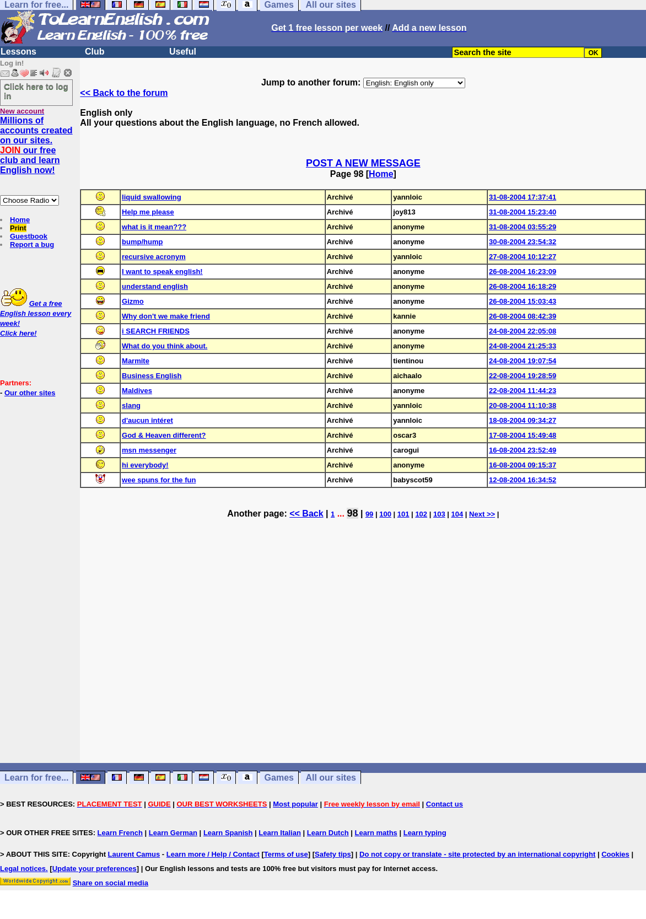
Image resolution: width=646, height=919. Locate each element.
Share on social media (110, 883)
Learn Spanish (228, 833)
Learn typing (424, 833)
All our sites (330, 777)
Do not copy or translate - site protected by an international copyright (477, 854)
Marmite (135, 361)
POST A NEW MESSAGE (363, 163)
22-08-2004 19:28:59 (522, 376)
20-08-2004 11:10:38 (522, 405)
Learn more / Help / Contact (213, 854)
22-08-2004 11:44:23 (522, 390)
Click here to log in (36, 91)
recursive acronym (154, 256)
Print (18, 228)
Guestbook (28, 236)
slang (131, 405)
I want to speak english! (162, 271)
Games (279, 777)
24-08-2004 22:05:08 (522, 331)
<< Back (306, 513)
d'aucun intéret (147, 420)
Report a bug (32, 244)
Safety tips (333, 854)
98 (352, 513)
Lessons (18, 51)
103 (439, 514)
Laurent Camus (134, 854)
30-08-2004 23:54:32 (522, 242)
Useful (182, 51)
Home (20, 220)
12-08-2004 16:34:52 (522, 480)
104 (457, 514)
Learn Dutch (328, 833)
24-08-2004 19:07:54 (522, 361)
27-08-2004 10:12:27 (522, 256)
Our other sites (29, 393)
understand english (155, 286)
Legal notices (23, 868)
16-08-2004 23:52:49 (522, 450)
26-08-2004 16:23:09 (522, 271)
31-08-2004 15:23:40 (522, 212)
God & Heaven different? (164, 435)
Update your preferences (94, 868)
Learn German (173, 833)
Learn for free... (36, 777)
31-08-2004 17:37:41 (522, 197)
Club (95, 51)
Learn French (120, 833)
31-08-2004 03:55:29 (522, 227)
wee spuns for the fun (159, 480)
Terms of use (286, 854)
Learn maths (376, 833)
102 (421, 514)
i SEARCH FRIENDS (156, 331)
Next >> (482, 514)
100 (385, 514)
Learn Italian (280, 833)
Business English (151, 376)
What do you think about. (164, 346)
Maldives (137, 390)
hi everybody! (145, 465)
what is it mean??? (154, 227)
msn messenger (149, 450)
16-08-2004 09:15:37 (522, 465)
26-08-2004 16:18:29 (522, 286)
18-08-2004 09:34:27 (522, 420)
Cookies (615, 854)
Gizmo (133, 301)
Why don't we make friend (166, 316)
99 (369, 514)
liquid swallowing (151, 197)
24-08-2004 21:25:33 (522, 346)
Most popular (295, 804)
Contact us (444, 804)
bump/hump (142, 242)
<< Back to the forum (124, 93)
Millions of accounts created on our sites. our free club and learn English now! (36, 145)
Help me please (148, 212)
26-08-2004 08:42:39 (522, 316)
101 (403, 514)
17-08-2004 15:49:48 (522, 435)
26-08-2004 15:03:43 (522, 301)
